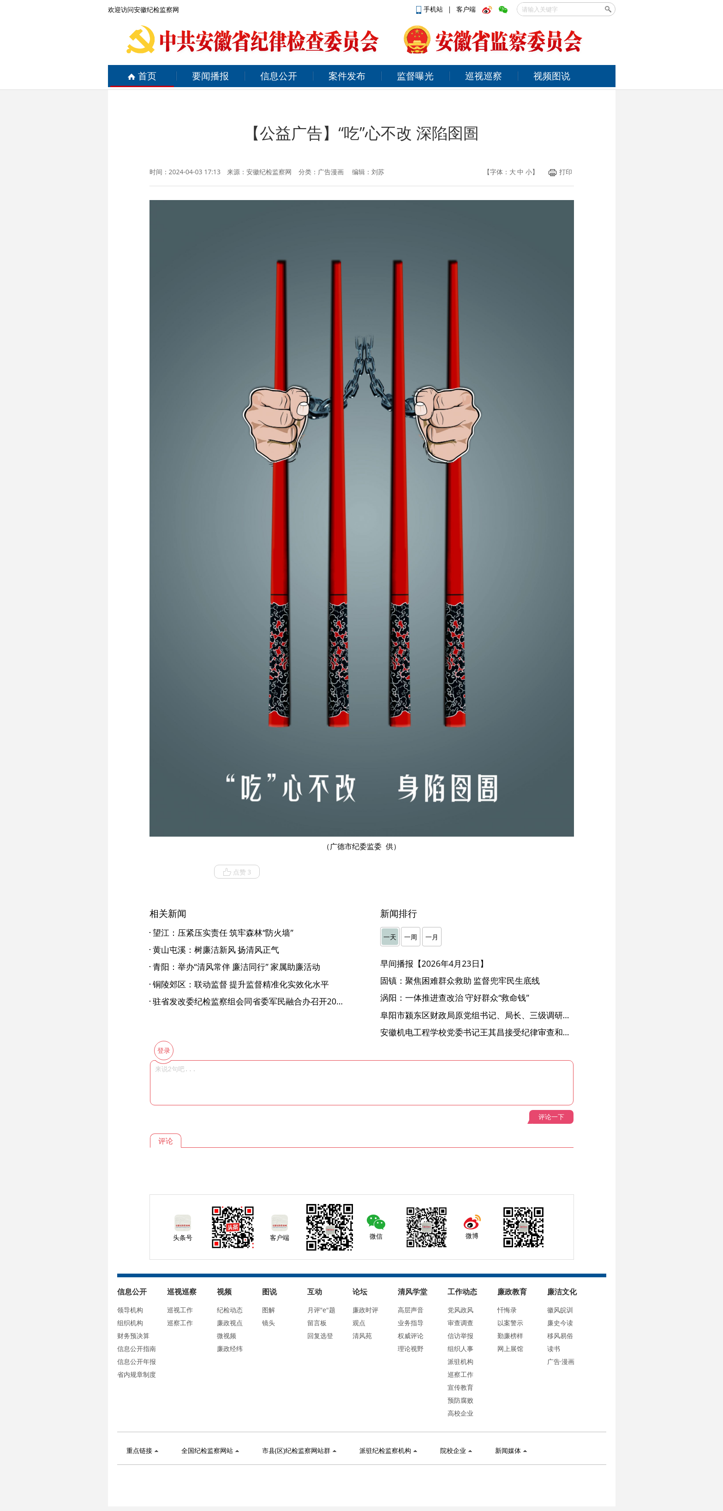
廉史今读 (560, 1322)
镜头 (268, 1322)
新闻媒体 (511, 1450)
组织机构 (130, 1322)
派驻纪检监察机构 (388, 1450)
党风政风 (460, 1309)
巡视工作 (180, 1309)
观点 (359, 1322)
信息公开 (278, 76)
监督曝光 (415, 76)
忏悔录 (507, 1309)
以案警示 (510, 1322)
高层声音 (411, 1309)
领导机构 (130, 1309)
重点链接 (142, 1450)
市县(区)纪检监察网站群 (299, 1450)
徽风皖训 (560, 1309)
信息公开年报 (136, 1361)
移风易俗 (560, 1335)
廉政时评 (365, 1309)
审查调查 (460, 1322)
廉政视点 (230, 1322)
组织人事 (460, 1348)
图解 (268, 1309)
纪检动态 (230, 1309)
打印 (560, 171)
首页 (141, 76)
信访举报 (460, 1335)
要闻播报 (210, 76)
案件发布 (347, 76)
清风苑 (362, 1335)
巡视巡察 (483, 76)
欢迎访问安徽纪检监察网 (143, 9)
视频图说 (551, 76)
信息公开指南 (136, 1348)
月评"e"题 (321, 1309)
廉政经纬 (230, 1348)
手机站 (430, 9)
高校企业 (460, 1413)
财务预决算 (133, 1335)
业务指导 (411, 1322)
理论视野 (411, 1348)
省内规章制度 (136, 1374)
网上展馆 (510, 1348)
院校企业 (456, 1450)
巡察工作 (180, 1322)
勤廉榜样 (510, 1335)
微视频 (226, 1335)
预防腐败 (460, 1400)
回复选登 (320, 1335)
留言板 (317, 1322)
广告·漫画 (561, 1361)
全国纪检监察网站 (210, 1450)
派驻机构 (460, 1361)
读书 (553, 1348)
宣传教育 (460, 1387)
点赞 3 (237, 872)
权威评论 (411, 1335)
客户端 (466, 9)
